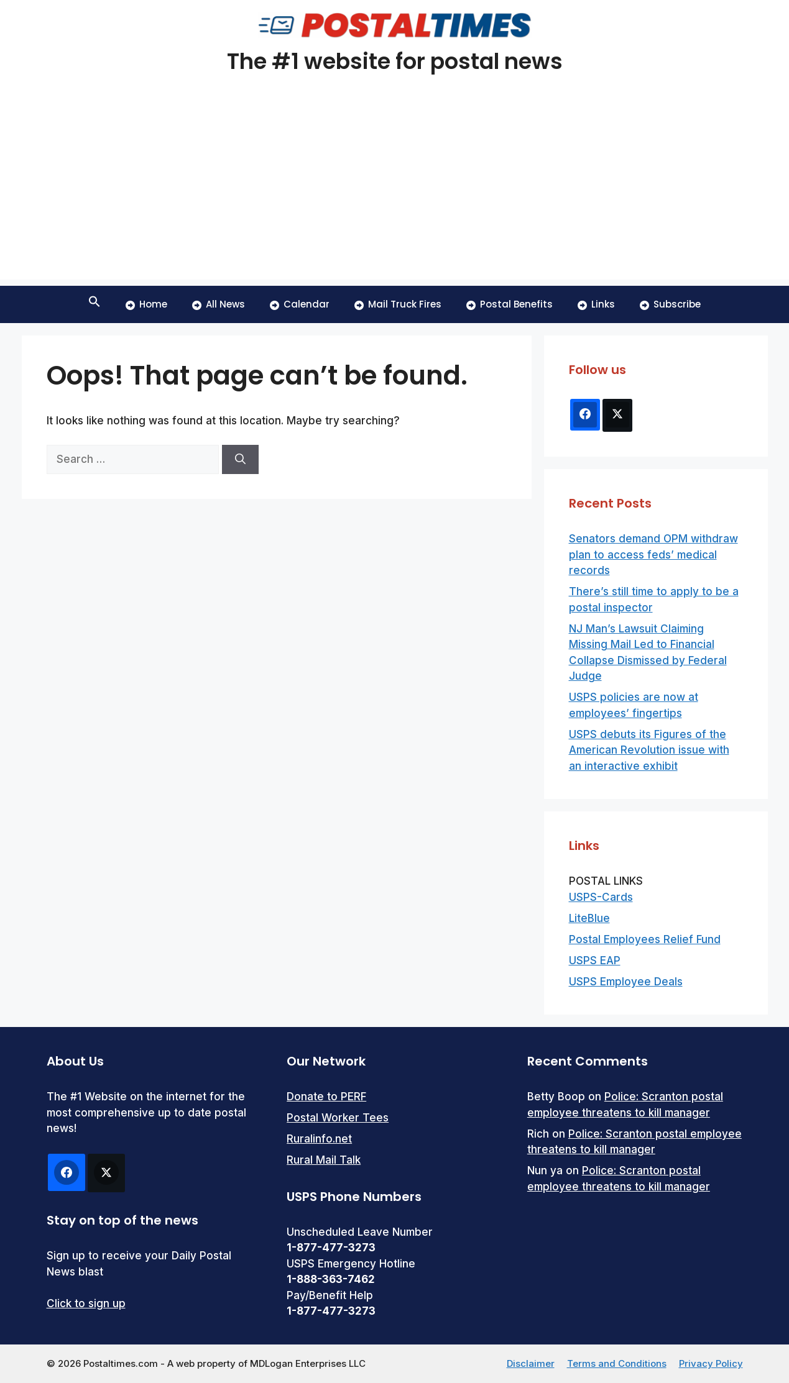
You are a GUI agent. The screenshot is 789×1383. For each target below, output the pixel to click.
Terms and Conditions (617, 1363)
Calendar (300, 304)
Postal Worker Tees (338, 1117)
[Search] (240, 460)
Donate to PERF (326, 1096)
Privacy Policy (711, 1363)
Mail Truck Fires (397, 304)
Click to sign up (86, 1303)
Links (596, 304)
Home (146, 304)
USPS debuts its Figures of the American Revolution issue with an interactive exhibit (649, 750)
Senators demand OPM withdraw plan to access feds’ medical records (653, 554)
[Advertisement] (395, 193)
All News (218, 304)
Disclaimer (531, 1363)
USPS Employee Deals (626, 981)
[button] (94, 304)
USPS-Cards (601, 897)
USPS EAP (595, 960)
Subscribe (670, 304)
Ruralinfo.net (319, 1139)
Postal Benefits (509, 304)
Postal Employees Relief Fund (645, 939)
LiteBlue (589, 918)
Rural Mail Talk (324, 1160)
